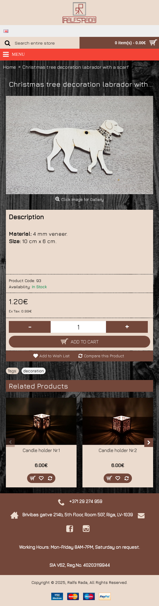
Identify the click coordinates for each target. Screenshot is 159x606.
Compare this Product (104, 355)
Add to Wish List (54, 355)
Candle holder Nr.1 (41, 450)
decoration (33, 370)
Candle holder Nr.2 (118, 450)
